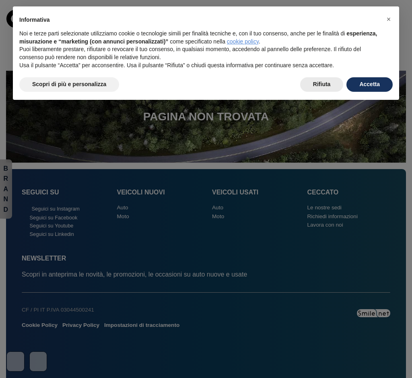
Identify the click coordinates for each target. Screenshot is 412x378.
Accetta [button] (369, 84)
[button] (388, 19)
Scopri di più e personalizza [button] (69, 84)
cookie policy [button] (243, 41)
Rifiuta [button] (322, 84)
